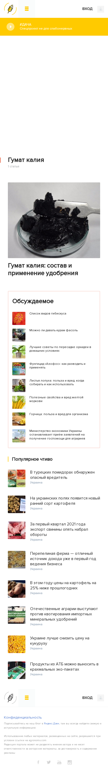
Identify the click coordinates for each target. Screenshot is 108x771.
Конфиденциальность (23, 717)
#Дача (60, 26)
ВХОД (93, 9)
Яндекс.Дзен (51, 723)
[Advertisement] (54, 92)
